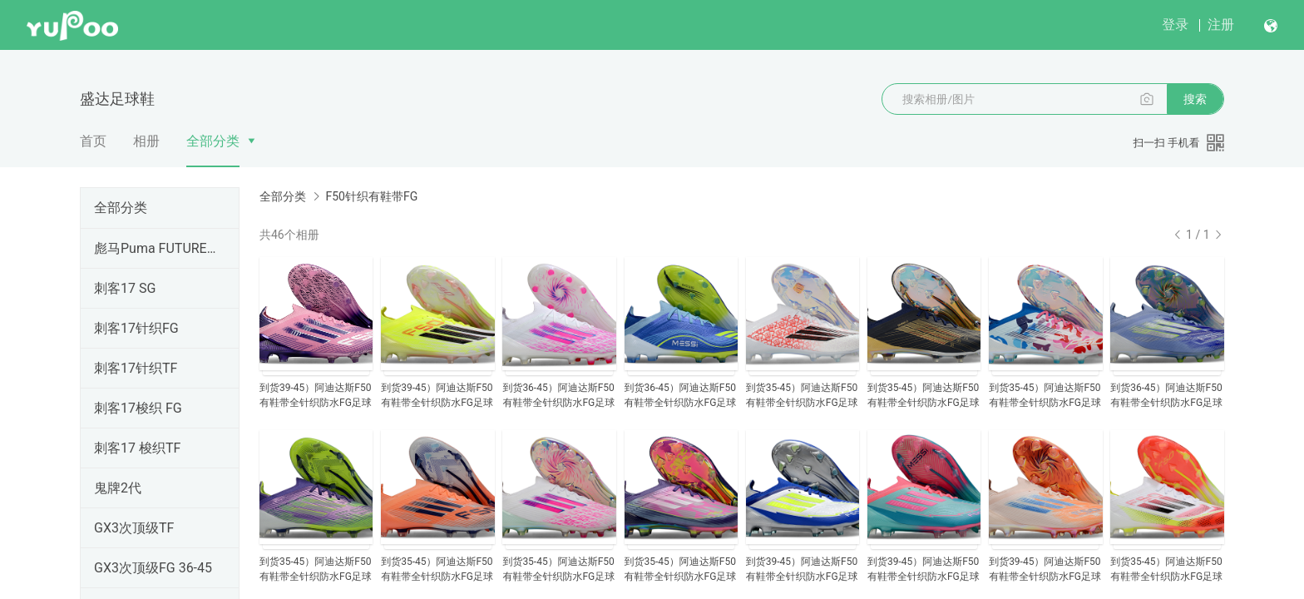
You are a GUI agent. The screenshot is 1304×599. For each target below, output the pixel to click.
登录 (1175, 24)
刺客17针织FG (136, 328)
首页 (93, 141)
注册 (1221, 24)
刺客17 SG (125, 288)
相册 (146, 141)
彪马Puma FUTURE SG (156, 248)
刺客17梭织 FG (138, 408)
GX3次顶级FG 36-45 (153, 568)
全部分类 (213, 141)
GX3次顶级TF (134, 528)
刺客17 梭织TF (137, 448)
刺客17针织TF (135, 368)
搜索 (1195, 99)
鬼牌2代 (117, 488)
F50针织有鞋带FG (371, 196)
